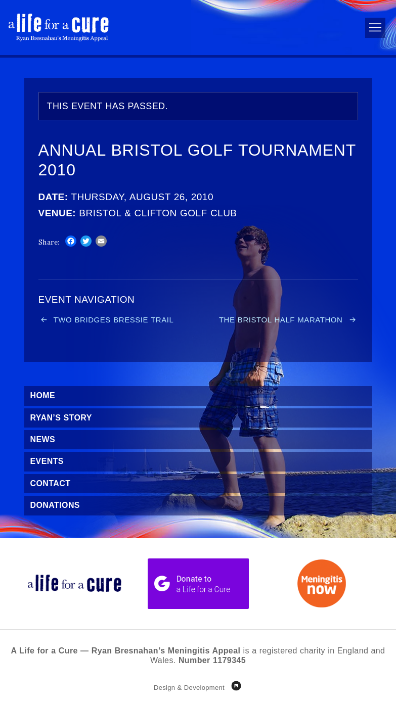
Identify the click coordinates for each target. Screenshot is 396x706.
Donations (55, 505)
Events (47, 461)
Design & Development (189, 687)
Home (43, 395)
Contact (50, 483)
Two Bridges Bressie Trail (114, 319)
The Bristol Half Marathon (281, 319)
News (43, 439)
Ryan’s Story (61, 417)
